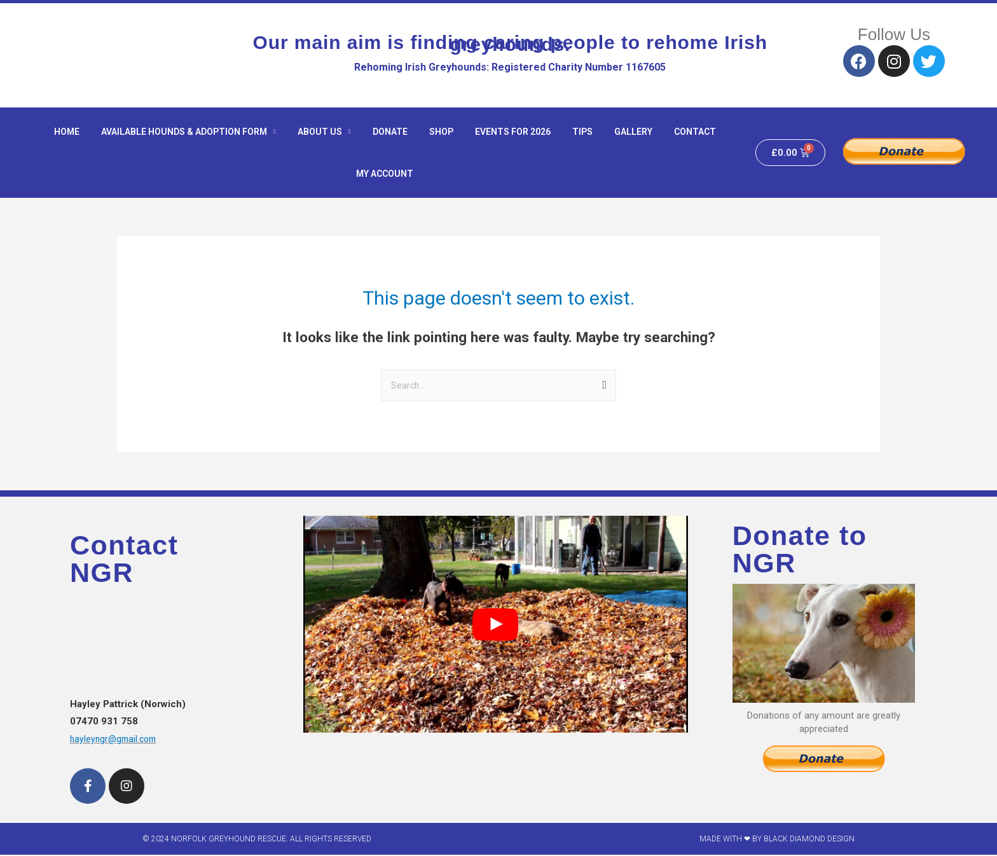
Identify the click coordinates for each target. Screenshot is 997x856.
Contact (695, 132)
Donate (390, 132)
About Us (324, 131)
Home (66, 132)
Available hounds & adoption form (188, 131)
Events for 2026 (513, 132)
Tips (582, 132)
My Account (384, 174)
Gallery (633, 132)
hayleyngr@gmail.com (116, 740)
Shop (441, 132)
